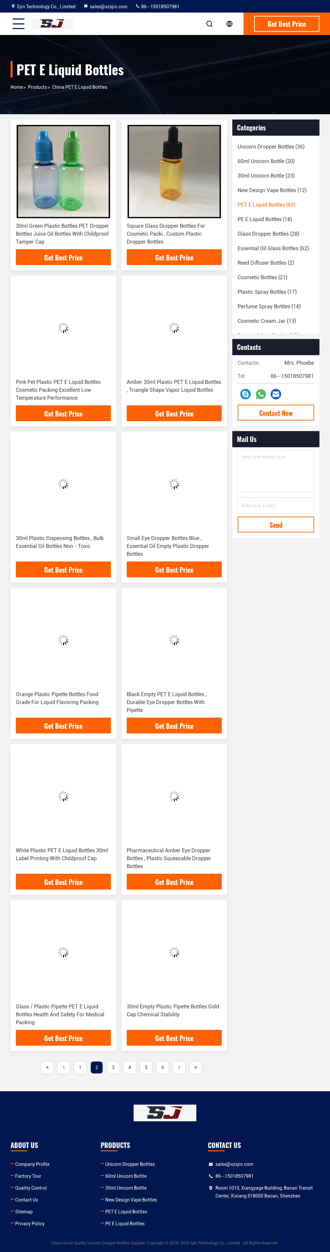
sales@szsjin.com (105, 6)
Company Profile (32, 1164)
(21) (262, 277)
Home (17, 87)
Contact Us (26, 1199)
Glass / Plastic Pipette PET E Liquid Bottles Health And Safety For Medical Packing (60, 1014)
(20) (266, 161)
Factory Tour (28, 1176)
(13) (267, 321)
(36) (271, 147)
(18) (265, 219)
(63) (266, 205)
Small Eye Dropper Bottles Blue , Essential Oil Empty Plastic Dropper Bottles (168, 546)
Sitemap (24, 1211)
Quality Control (31, 1188)
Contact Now (276, 413)
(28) (268, 234)
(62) (273, 248)
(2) (266, 263)
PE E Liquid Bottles (125, 1223)
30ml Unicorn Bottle (126, 1188)
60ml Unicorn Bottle (126, 1176)
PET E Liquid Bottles (126, 1211)
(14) (269, 306)
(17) (267, 292)
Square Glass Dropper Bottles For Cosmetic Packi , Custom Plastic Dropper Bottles (166, 234)
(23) (266, 176)
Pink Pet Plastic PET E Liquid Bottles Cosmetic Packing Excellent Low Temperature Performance (58, 390)
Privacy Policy (30, 1223)
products (37, 87)
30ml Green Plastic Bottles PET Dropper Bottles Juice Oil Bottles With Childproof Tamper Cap (62, 234)
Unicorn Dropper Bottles (130, 1164)
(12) (272, 190)
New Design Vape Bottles (131, 1199)
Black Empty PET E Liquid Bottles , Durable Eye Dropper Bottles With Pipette (167, 702)
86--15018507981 (157, 6)
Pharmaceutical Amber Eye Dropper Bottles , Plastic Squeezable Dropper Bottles (169, 858)
